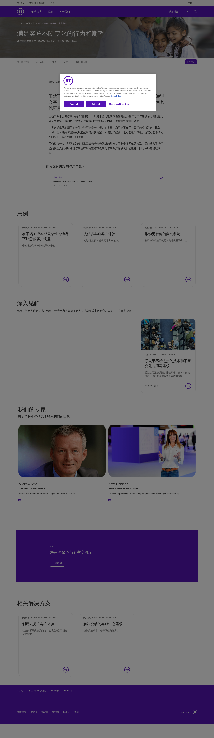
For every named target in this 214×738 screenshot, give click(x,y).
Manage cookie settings (119, 104)
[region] (108, 92)
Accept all (74, 104)
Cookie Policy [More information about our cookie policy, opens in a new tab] (116, 96)
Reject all (96, 104)
